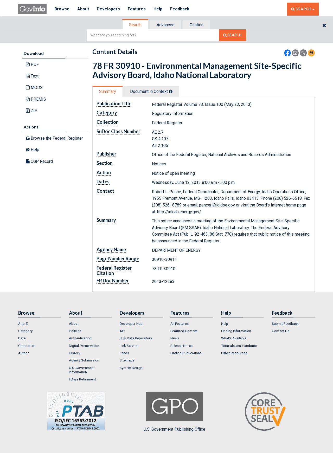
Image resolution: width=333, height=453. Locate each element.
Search (135, 24)
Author (23, 353)
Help (157, 9)
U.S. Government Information (82, 370)
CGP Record (39, 161)
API (122, 331)
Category (25, 331)
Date (21, 338)
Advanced (166, 24)
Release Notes (181, 346)
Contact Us (280, 331)
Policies (75, 331)
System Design (131, 368)
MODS (34, 87)
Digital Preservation (84, 346)
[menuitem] (39, 323)
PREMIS (36, 99)
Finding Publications (186, 353)
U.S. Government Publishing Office (174, 412)
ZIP (31, 110)
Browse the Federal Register (54, 138)
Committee (26, 346)
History (74, 353)
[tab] (135, 24)
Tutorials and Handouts (239, 346)
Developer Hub (131, 323)
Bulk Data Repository (136, 338)
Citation (196, 24)
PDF (32, 64)
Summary (107, 91)
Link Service (129, 346)
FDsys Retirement (82, 379)
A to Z (23, 323)
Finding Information (236, 331)
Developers (108, 9)
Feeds (124, 353)
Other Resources (234, 353)
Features (137, 9)
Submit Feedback (285, 323)
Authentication (80, 338)
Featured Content (183, 331)
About (83, 9)
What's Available (233, 338)
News (174, 338)
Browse (61, 9)
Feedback (179, 9)
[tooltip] (170, 91)
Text (32, 76)
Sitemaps (127, 360)
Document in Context (151, 91)
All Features (179, 323)
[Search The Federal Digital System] (232, 35)
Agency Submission (84, 360)
